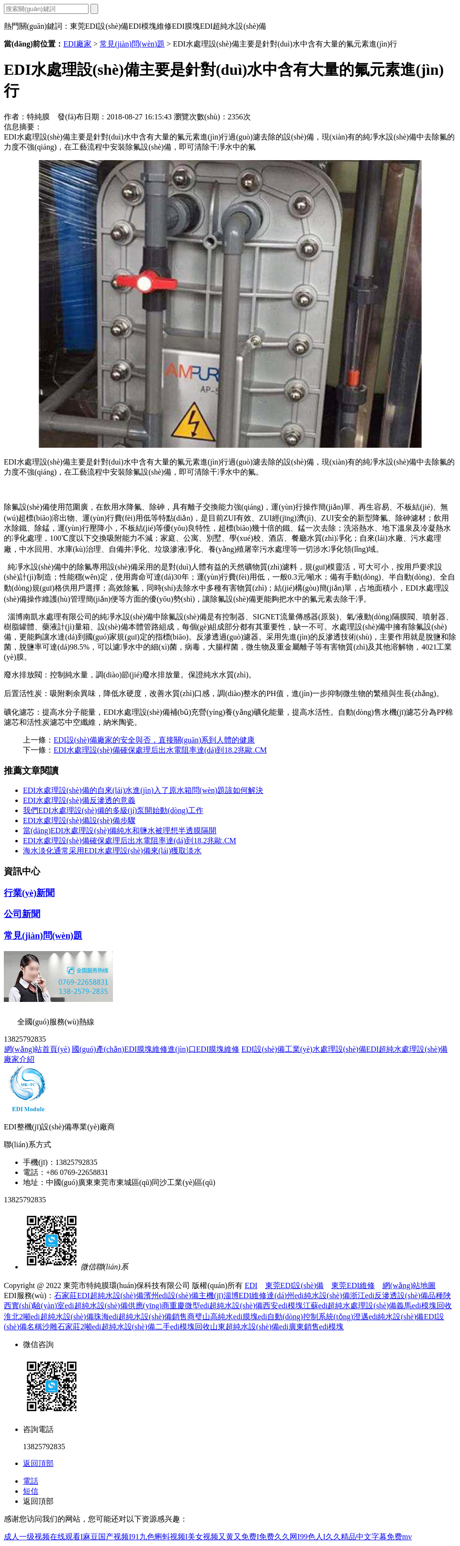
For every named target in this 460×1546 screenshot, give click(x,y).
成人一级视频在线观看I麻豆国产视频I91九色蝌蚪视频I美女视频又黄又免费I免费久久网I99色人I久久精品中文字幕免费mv (208, 1537)
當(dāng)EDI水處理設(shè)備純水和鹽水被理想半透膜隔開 (119, 830)
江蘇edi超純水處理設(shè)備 (350, 1306)
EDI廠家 (77, 44)
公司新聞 (22, 914)
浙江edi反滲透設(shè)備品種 (397, 1295)
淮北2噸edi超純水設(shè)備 (49, 1317)
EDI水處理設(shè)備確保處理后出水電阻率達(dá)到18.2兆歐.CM (160, 750)
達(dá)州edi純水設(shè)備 (308, 1295)
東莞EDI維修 (353, 1285)
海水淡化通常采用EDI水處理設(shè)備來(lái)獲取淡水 (112, 851)
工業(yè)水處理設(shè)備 (325, 1049)
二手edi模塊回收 (183, 1327)
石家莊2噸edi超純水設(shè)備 (106, 1327)
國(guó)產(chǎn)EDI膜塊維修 (120, 1049)
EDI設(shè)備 (263, 1049)
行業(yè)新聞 (29, 893)
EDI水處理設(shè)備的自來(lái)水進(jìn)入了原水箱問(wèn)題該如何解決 (143, 790)
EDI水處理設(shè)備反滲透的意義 (79, 800)
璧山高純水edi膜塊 (226, 1317)
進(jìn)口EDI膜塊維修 (203, 1049)
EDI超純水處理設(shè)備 (407, 1049)
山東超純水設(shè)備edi (249, 1327)
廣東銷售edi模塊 (316, 1327)
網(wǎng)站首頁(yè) (37, 1049)
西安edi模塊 (283, 1306)
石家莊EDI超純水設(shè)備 (99, 1295)
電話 (30, 1481)
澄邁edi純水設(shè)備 (388, 1317)
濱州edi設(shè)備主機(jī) (184, 1295)
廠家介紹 (19, 1059)
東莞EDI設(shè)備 (294, 1285)
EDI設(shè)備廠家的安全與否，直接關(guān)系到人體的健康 (154, 740)
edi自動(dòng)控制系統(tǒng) (305, 1317)
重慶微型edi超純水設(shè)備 (216, 1306)
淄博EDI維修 (245, 1295)
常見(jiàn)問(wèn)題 (132, 44)
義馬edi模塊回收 (424, 1306)
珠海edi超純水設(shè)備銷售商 (144, 1317)
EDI (251, 1285)
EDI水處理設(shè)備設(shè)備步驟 (79, 820)
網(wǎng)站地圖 (409, 1285)
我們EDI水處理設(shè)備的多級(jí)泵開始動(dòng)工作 (113, 810)
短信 (30, 1491)
